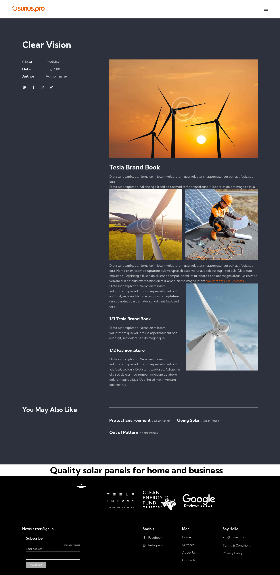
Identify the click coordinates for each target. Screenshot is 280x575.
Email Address (35, 549)
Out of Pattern (123, 432)
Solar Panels (162, 420)
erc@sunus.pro (233, 537)
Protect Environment (130, 420)
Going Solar (188, 420)
